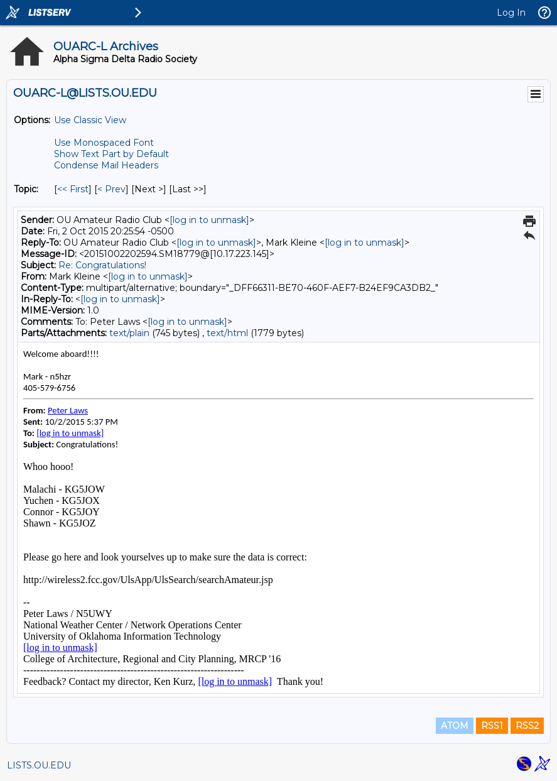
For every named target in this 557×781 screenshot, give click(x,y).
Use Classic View (90, 120)
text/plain (129, 333)
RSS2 (527, 725)
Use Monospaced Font (104, 142)
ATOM (454, 725)
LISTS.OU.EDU (39, 765)
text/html (227, 333)
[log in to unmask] (209, 220)
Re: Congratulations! (102, 265)
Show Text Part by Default (111, 154)
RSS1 (492, 725)
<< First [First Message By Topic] (73, 189)
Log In (511, 12)
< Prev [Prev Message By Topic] (111, 189)
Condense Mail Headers (106, 165)
